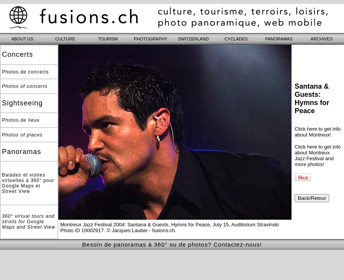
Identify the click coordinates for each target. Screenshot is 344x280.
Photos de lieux (21, 120)
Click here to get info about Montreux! (318, 132)
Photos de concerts (25, 72)
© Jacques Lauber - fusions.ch (141, 230)
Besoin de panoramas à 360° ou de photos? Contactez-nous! (172, 244)
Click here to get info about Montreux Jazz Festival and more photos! (318, 155)
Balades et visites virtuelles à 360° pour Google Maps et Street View (28, 183)
